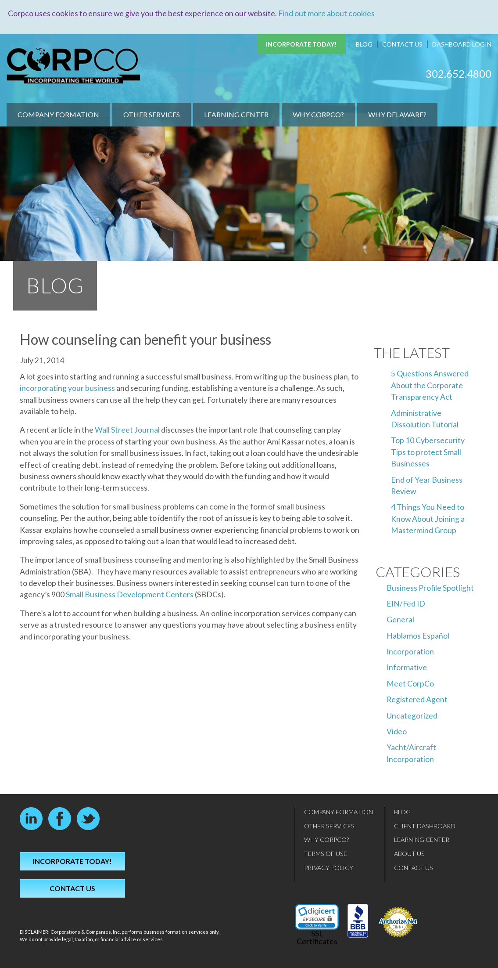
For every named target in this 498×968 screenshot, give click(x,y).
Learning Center (236, 114)
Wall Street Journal (127, 429)
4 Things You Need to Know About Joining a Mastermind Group (428, 518)
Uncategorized (412, 715)
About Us (409, 853)
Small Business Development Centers (129, 594)
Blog (364, 44)
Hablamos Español (418, 635)
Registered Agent (417, 699)
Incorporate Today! (301, 44)
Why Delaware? (397, 114)
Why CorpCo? (318, 114)
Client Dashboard (424, 825)
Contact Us (402, 44)
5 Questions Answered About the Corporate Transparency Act (430, 385)
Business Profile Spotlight (430, 587)
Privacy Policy (328, 867)
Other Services (151, 114)
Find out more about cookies (326, 13)
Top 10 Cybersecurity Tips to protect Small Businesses (428, 452)
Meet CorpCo (410, 683)
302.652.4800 (458, 73)
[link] (317, 917)
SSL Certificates (317, 937)
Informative (407, 667)
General (400, 619)
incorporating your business (67, 388)
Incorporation (410, 651)
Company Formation (58, 114)
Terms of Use (325, 853)
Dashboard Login (461, 44)
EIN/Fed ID (406, 603)
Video (397, 731)
